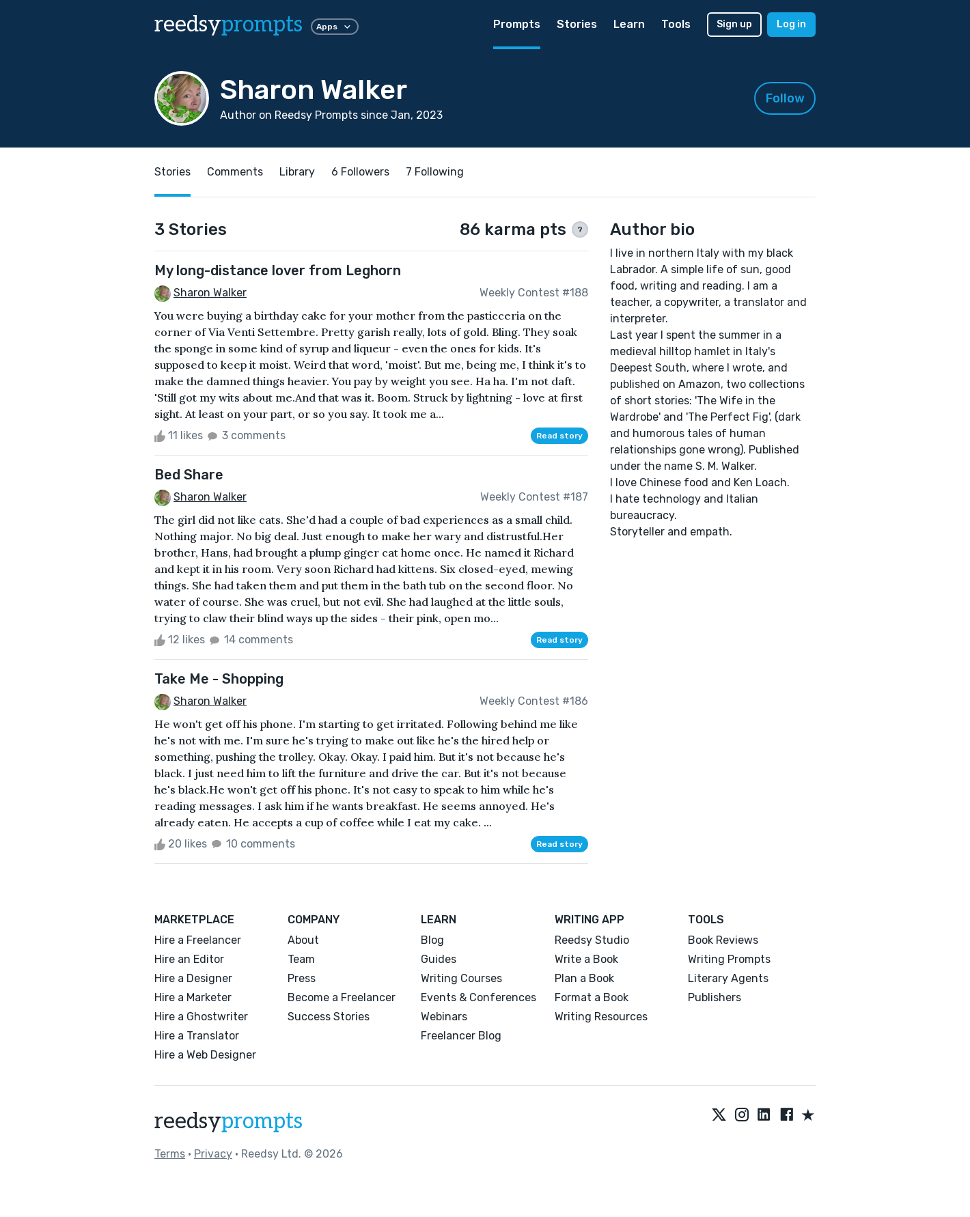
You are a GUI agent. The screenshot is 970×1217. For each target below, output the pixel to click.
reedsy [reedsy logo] (228, 25)
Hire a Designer (193, 978)
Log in (791, 24)
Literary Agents (728, 978)
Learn (629, 24)
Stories (577, 24)
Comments (235, 171)
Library (297, 171)
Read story (559, 435)
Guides (438, 959)
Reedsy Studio (592, 940)
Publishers (714, 997)
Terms (169, 1153)
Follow (785, 98)
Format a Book (591, 997)
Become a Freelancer (342, 997)
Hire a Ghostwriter (201, 1016)
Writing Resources (601, 1016)
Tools (676, 24)
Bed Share (188, 474)
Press (302, 978)
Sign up (734, 24)
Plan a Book (584, 978)
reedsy (228, 1121)
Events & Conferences (478, 997)
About (303, 940)
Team (301, 959)
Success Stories (329, 1016)
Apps (334, 26)
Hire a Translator (196, 1035)
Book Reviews (723, 940)
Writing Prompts (729, 959)
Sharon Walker (210, 292)
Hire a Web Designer (205, 1054)
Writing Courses (461, 978)
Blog (432, 940)
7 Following (435, 171)
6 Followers (360, 171)
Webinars (444, 1016)
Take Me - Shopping (218, 679)
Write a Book (586, 959)
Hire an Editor (189, 959)
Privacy (213, 1153)
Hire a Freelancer (197, 940)
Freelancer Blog (461, 1035)
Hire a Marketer (193, 997)
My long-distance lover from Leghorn (277, 270)
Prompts (516, 24)
